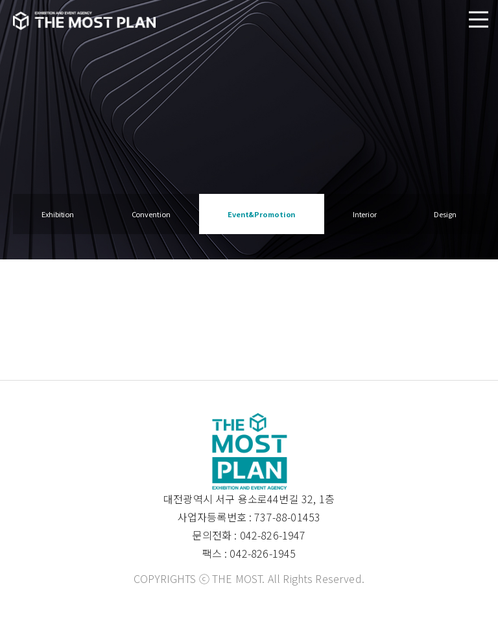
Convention (151, 214)
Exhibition (58, 214)
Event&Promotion (261, 214)
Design (445, 214)
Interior (365, 214)
